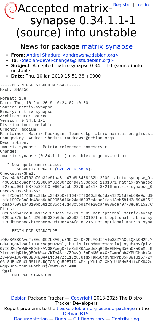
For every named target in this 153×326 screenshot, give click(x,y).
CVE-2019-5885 (72, 169)
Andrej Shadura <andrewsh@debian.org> (72, 55)
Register (122, 4)
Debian (19, 298)
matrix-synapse (107, 47)
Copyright (81, 298)
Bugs (60, 319)
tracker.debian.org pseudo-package (96, 308)
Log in (142, 4)
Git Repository (88, 319)
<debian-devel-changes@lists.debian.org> (66, 60)
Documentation (31, 319)
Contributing (125, 319)
